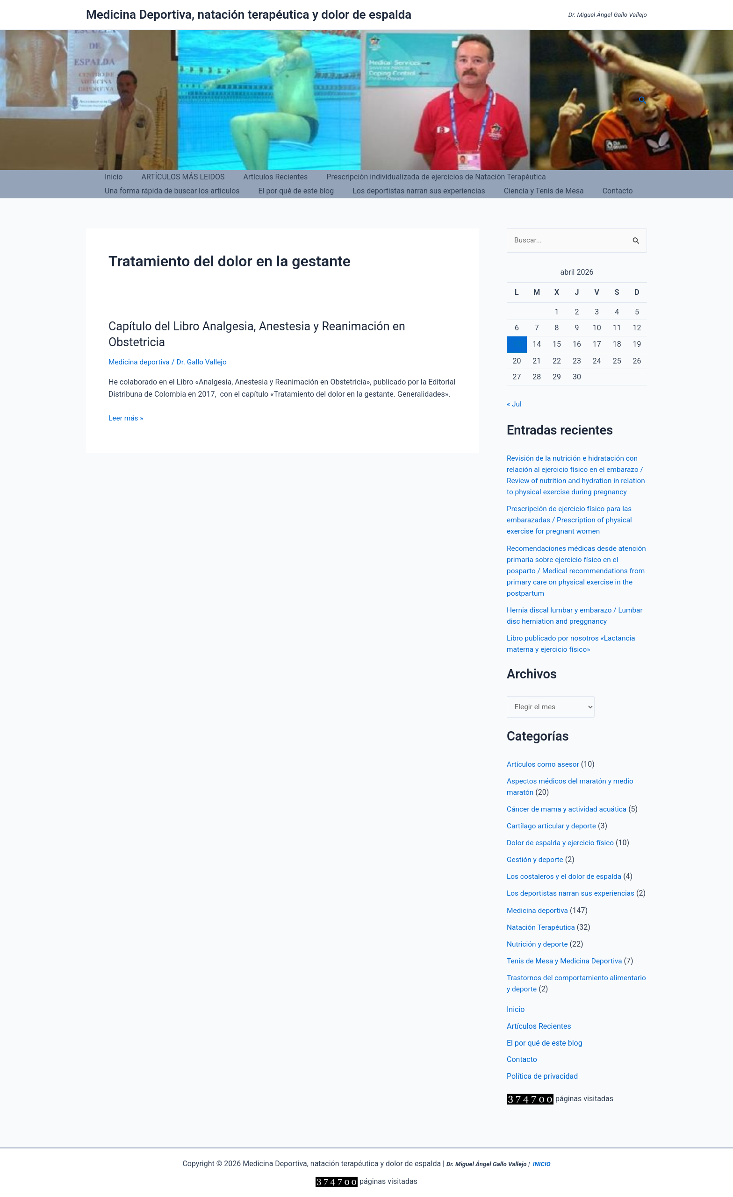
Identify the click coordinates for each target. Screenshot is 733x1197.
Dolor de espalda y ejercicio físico (562, 854)
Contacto (601, 190)
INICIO (542, 1164)
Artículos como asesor (544, 775)
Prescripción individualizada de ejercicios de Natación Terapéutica (422, 176)
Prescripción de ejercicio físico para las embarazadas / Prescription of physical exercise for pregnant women (572, 531)
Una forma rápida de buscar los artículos (170, 190)
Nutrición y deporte (538, 966)
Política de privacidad (542, 1099)
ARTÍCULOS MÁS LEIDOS (177, 176)
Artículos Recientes (266, 176)
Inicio (112, 176)
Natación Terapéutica (542, 949)
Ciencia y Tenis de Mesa (531, 190)
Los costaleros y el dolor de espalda (566, 888)
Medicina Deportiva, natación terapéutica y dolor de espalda (248, 14)
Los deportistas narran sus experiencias (409, 190)
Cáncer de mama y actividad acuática (569, 820)
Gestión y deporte (536, 871)
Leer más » (126, 418)
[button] (643, 100)
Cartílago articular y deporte (553, 837)
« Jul (514, 404)
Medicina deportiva (140, 361)
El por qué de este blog (291, 190)
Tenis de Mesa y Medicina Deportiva (566, 983)
